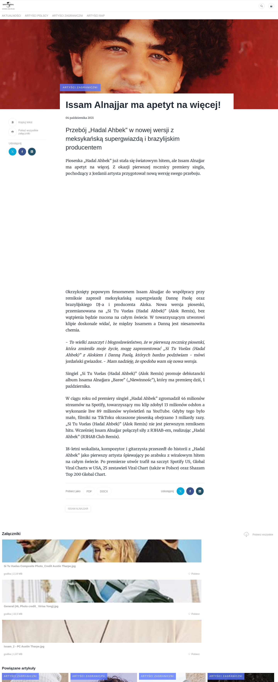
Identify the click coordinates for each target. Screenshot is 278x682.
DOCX (104, 491)
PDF (89, 491)
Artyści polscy (36, 15)
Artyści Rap (96, 15)
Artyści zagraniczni (67, 15)
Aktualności (11, 15)
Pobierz (60, 574)
